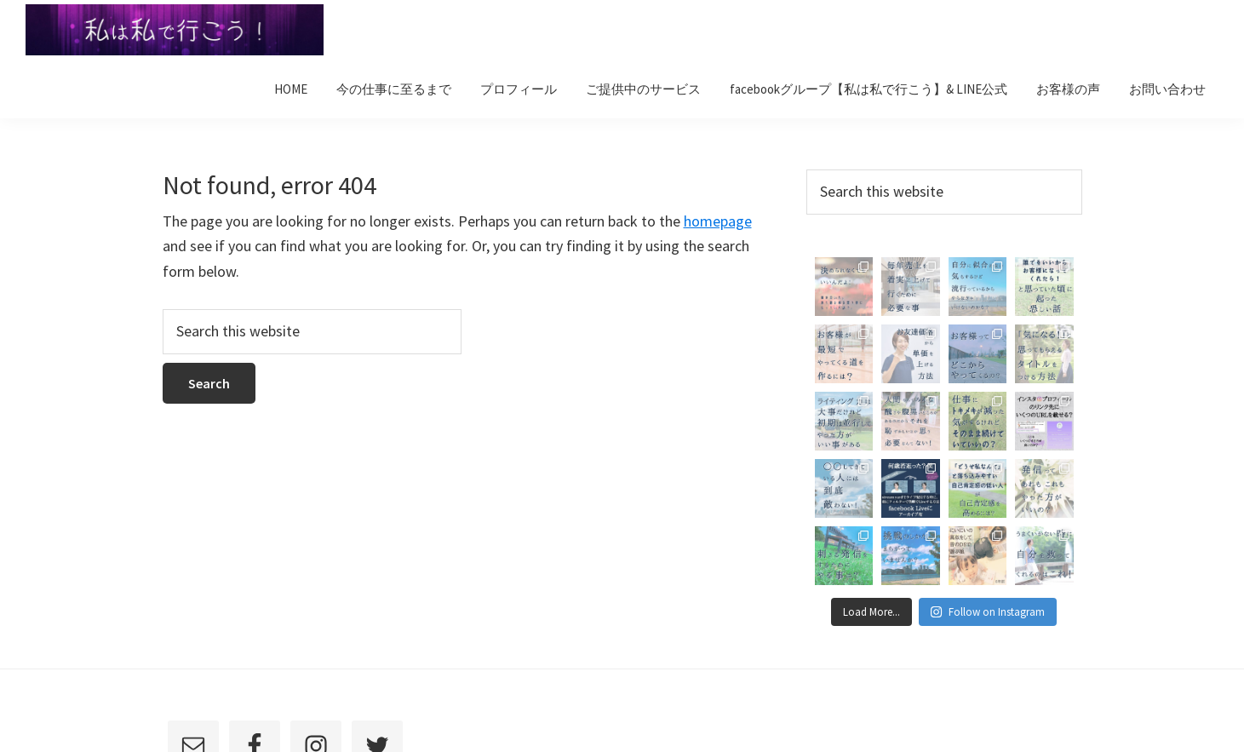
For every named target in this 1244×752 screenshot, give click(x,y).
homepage (718, 221)
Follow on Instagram (987, 612)
